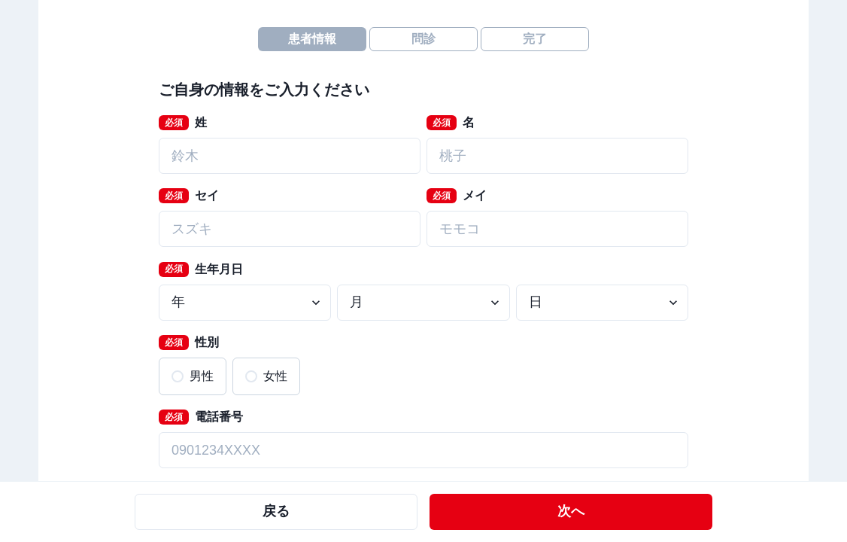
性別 (189, 342)
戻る (276, 511)
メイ (457, 195)
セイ (189, 195)
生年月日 (201, 269)
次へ (570, 511)
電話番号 (201, 417)
